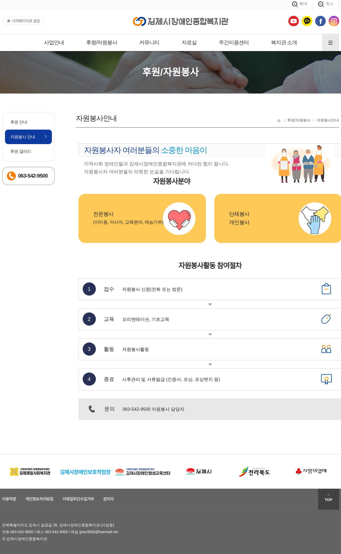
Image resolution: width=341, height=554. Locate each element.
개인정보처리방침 (39, 499)
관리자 (108, 499)
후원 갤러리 (20, 151)
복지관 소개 (284, 42)
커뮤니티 (149, 42)
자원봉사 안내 (22, 137)
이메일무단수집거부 (78, 499)
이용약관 (9, 499)
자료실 (189, 42)
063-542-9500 (21, 532)
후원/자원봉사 (101, 42)
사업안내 (54, 42)
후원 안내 (18, 122)
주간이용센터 (234, 42)
